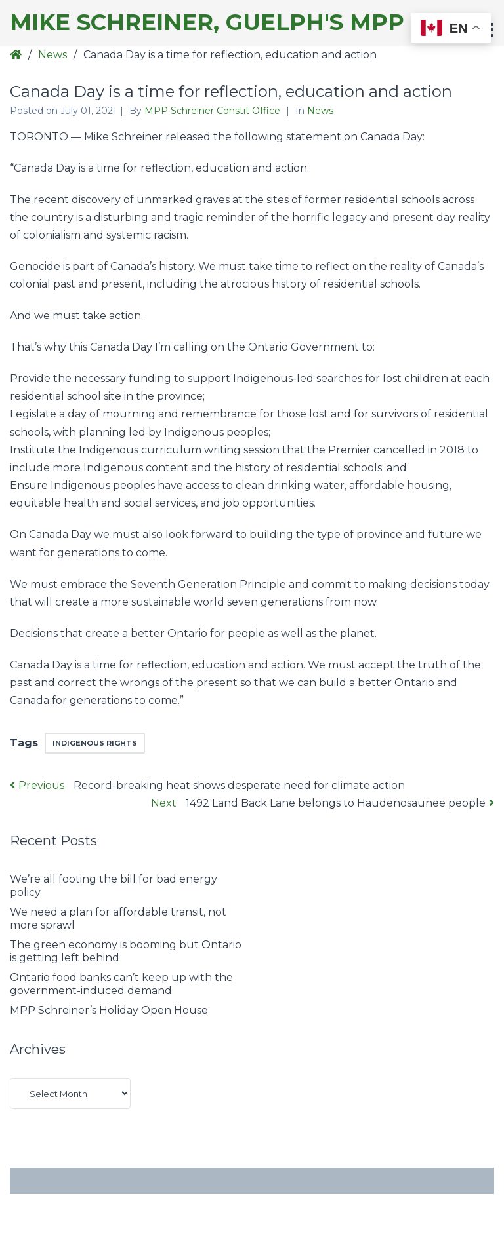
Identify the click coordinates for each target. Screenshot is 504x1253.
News (52, 54)
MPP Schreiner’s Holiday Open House (109, 1010)
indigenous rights (94, 743)
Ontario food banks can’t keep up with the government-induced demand (121, 984)
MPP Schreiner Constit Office (213, 111)
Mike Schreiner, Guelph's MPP (207, 22)
